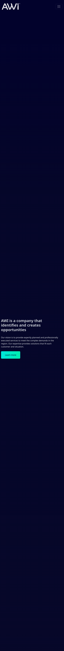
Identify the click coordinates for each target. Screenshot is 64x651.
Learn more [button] (10, 355)
